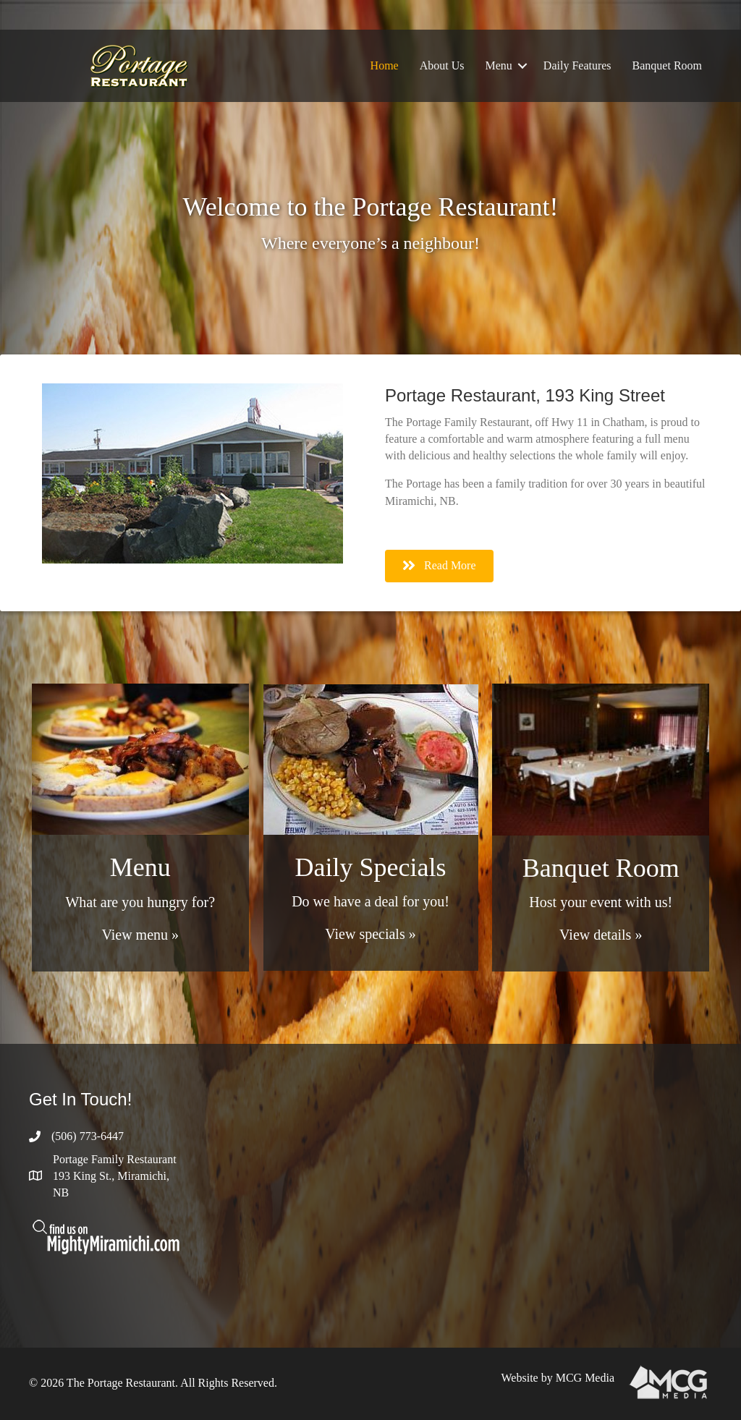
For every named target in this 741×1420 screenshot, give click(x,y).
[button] (522, 66)
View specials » (370, 934)
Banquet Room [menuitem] (667, 65)
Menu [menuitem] (499, 65)
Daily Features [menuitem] (577, 65)
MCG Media (585, 1378)
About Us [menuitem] (442, 65)
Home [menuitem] (384, 65)
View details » (600, 935)
